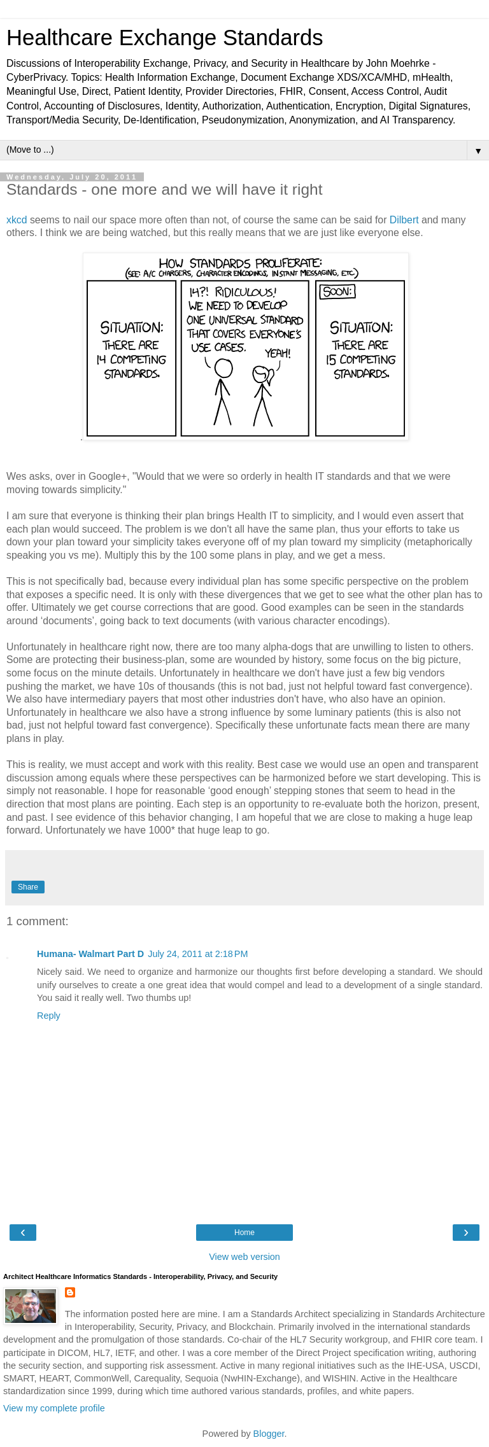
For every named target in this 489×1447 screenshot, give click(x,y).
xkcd (18, 219)
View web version (244, 1257)
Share (28, 887)
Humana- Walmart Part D (90, 954)
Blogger (269, 1434)
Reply (48, 1015)
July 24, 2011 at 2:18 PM (198, 954)
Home (244, 1232)
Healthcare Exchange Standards (164, 37)
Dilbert (406, 219)
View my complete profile (54, 1408)
